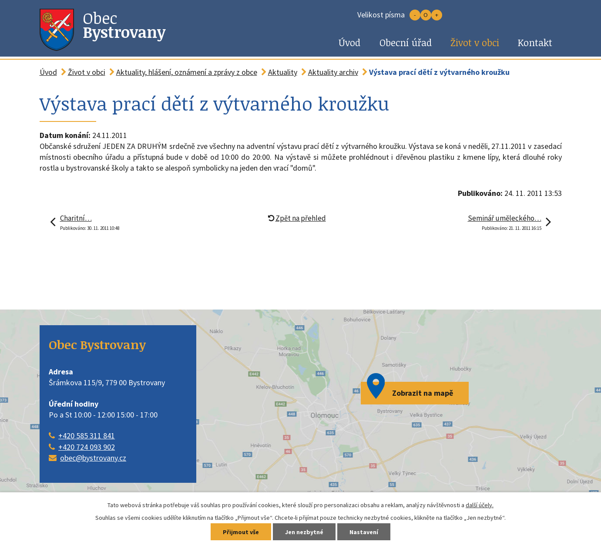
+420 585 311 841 (86, 436)
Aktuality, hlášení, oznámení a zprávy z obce (186, 72)
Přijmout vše (241, 532)
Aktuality (282, 72)
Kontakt (535, 42)
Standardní (425, 15)
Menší (415, 15)
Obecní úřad (405, 42)
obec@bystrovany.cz (93, 458)
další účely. (480, 505)
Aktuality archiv (333, 72)
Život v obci (474, 42)
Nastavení (363, 532)
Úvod (349, 42)
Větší (436, 15)
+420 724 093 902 (86, 447)
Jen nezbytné (304, 532)
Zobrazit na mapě (422, 393)
